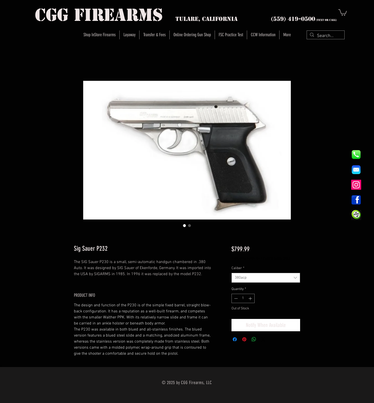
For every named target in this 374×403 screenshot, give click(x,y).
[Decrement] (235, 298)
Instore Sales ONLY (276, 258)
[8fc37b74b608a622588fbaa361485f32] (356, 170)
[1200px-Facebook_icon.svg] (356, 200)
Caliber (237, 268)
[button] (342, 12)
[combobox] (265, 278)
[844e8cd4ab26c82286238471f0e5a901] (356, 155)
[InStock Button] (356, 215)
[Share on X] (263, 339)
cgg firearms (99, 15)
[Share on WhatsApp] (254, 339)
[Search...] (325, 36)
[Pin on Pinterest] (244, 339)
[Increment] (251, 298)
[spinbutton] (243, 298)
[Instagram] (356, 185)
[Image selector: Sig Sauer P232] (184, 225)
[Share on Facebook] (235, 339)
